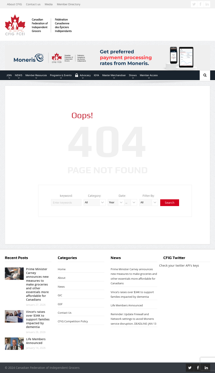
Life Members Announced (36, 341)
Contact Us (64, 313)
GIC (60, 295)
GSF (60, 304)
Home (62, 269)
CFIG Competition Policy (73, 321)
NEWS (18, 75)
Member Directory (68, 4)
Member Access (149, 75)
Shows (133, 75)
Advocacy (83, 75)
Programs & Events (61, 75)
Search (169, 203)
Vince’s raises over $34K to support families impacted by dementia (38, 319)
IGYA (96, 75)
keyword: (66, 196)
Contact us (33, 4)
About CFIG (14, 4)
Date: (122, 196)
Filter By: (149, 196)
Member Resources (36, 75)
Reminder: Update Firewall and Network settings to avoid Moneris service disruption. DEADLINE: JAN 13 (133, 318)
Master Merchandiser (114, 75)
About (62, 278)
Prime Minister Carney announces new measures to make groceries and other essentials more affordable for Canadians (37, 284)
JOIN (9, 75)
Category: (94, 196)
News (61, 286)
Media (49, 4)
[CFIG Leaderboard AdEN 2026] (107, 57)
